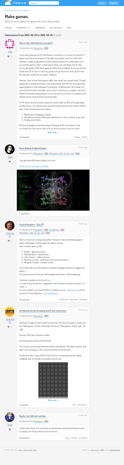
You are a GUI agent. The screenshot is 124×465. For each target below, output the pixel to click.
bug (68, 442)
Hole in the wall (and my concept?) (37, 43)
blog (35, 454)
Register (113, 3)
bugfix (74, 442)
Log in (102, 3)
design (77, 137)
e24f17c (102, 454)
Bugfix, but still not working (33, 420)
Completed (25, 10)
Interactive (15, 10)
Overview (9, 27)
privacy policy (27, 454)
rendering (83, 442)
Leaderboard (42, 27)
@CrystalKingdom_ (51, 293)
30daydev (64, 299)
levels (85, 137)
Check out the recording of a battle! (34, 166)
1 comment (23, 409)
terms (20, 454)
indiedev (84, 299)
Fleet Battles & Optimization (34, 148)
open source (95, 454)
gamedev (74, 299)
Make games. (17, 16)
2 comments (24, 137)
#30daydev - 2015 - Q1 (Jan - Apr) (64, 153)
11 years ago (83, 42)
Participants (23, 27)
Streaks (7, 10)
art (75, 409)
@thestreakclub (115, 454)
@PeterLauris (72, 290)
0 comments (24, 299)
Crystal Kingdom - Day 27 (32, 224)
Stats (74, 27)
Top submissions (60, 27)
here (48, 280)
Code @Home (56, 229)
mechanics (83, 409)
